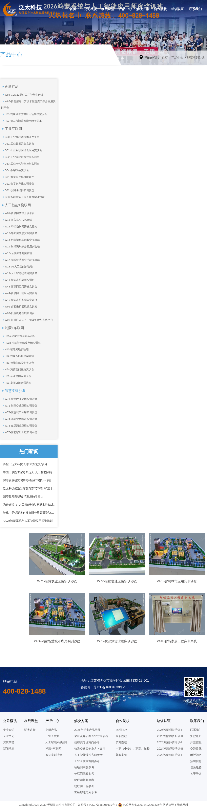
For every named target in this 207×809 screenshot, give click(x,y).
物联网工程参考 (84, 786)
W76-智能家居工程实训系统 (19, 432)
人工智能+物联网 (16, 205)
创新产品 (10, 87)
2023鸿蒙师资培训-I (169, 754)
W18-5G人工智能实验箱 (17, 266)
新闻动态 (8, 748)
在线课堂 (107, 9)
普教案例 (121, 754)
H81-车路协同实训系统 (16, 376)
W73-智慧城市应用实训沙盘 (19, 412)
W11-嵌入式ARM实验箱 (17, 220)
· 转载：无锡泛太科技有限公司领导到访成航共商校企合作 (28, 512)
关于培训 (196, 773)
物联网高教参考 (84, 767)
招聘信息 (196, 761)
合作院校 (160, 9)
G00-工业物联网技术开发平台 (20, 137)
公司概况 (90, 9)
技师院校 (121, 742)
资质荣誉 (8, 742)
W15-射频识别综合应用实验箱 (20, 246)
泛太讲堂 (30, 729)
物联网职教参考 (84, 773)
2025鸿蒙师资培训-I (169, 729)
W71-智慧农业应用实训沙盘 (19, 399)
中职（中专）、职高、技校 (133, 748)
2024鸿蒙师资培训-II (170, 748)
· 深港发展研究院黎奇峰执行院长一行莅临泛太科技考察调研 (28, 480)
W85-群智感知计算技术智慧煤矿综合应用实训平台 (28, 103)
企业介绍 (8, 729)
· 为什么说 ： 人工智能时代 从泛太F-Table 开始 (28, 504)
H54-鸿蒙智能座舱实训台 (17, 369)
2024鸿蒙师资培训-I (169, 742)
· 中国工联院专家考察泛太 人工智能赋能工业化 (28, 472)
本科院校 (121, 729)
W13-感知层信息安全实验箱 (19, 233)
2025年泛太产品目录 (87, 729)
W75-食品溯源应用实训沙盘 (19, 425)
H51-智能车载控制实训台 (17, 362)
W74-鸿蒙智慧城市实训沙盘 (19, 419)
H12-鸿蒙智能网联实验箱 (17, 356)
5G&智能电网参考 (85, 792)
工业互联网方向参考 (87, 761)
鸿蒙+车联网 (13, 328)
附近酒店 (196, 754)
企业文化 (8, 736)
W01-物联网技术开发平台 (18, 213)
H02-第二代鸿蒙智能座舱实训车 (21, 120)
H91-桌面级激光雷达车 (16, 382)
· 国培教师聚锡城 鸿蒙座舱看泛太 (22, 496)
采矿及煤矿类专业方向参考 (91, 736)
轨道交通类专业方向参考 (89, 748)
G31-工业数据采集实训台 (17, 143)
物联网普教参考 (84, 780)
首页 (73, 9)
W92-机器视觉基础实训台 (18, 313)
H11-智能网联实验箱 (15, 349)
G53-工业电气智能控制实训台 (20, 163)
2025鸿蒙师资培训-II (170, 736)
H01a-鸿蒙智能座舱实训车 (18, 336)
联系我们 (195, 9)
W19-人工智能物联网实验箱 (19, 273)
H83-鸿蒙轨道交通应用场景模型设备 (24, 114)
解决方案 (142, 9)
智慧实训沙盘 (196, 57)
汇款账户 (196, 736)
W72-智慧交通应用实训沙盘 (19, 405)
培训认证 (177, 9)
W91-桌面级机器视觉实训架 (19, 306)
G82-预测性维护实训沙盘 (17, 190)
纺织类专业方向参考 (87, 742)
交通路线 (196, 748)
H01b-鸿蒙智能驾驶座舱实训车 (21, 342)
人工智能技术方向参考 (88, 754)
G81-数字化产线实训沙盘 (17, 183)
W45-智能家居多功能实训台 (19, 300)
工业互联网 (12, 129)
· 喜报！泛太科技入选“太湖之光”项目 (24, 464)
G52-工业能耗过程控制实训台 (20, 157)
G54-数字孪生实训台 (15, 170)
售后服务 (196, 767)
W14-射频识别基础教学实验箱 (20, 240)
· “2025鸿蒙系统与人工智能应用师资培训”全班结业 (28, 520)
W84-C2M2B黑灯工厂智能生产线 (22, 94)
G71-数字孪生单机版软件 (17, 177)
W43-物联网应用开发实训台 (19, 286)
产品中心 (125, 9)
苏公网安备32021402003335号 (140, 804)
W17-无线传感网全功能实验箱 (20, 260)
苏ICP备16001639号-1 (103, 804)
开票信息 (196, 742)
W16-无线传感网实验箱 (16, 253)
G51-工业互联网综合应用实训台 (21, 150)
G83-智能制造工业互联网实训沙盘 (23, 197)
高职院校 (121, 736)
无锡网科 (182, 804)
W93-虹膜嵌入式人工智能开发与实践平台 (27, 320)
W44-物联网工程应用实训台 (19, 293)
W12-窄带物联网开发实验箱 (19, 226)
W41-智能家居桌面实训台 (18, 280)
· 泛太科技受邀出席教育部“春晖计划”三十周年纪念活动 (28, 488)
